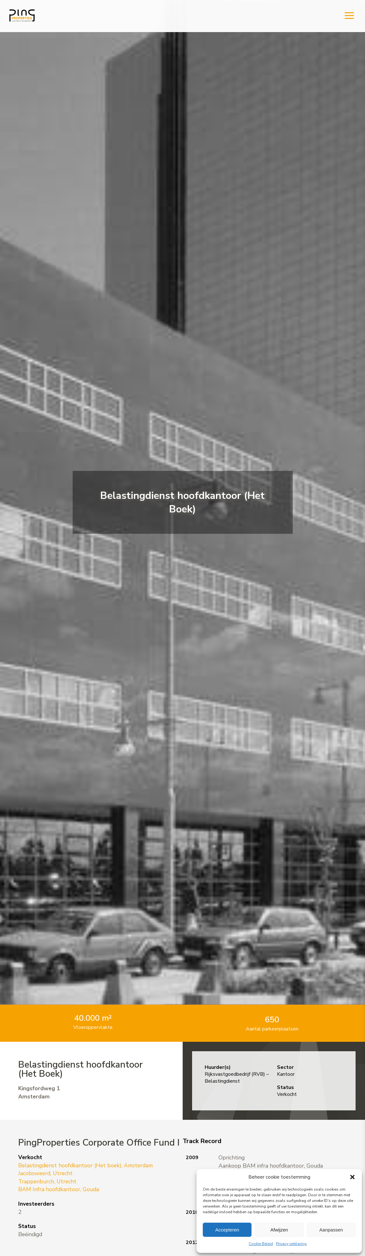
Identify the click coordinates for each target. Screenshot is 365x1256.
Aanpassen (331, 1229)
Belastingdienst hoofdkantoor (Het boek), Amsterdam (85, 1165)
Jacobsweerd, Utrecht (45, 1173)
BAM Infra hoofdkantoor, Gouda (58, 1189)
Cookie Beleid (261, 1243)
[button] (352, 1177)
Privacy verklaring (291, 1243)
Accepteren (227, 1229)
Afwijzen (279, 1229)
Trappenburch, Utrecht (47, 1181)
